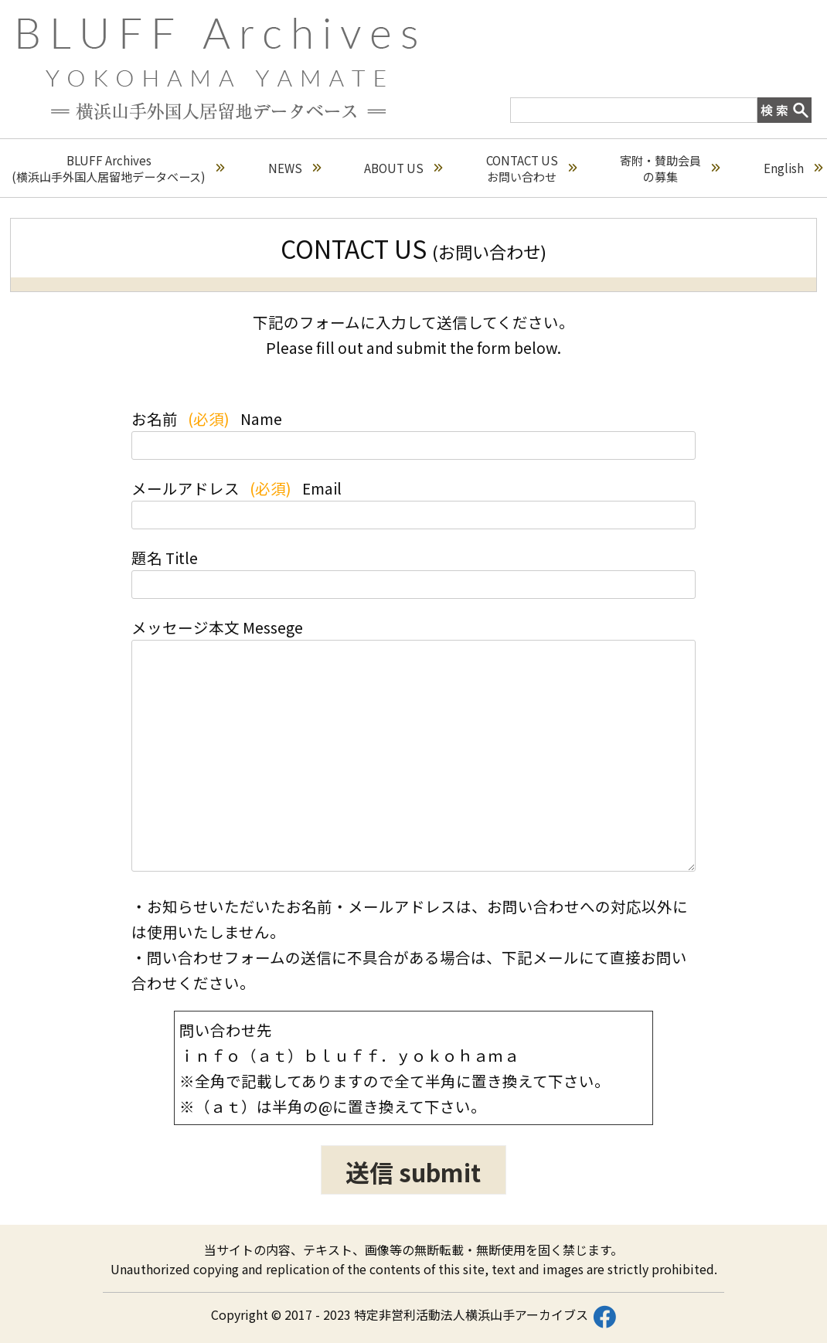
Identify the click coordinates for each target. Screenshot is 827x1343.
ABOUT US (403, 168)
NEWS (294, 168)
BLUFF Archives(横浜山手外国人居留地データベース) (118, 168)
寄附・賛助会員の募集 (670, 168)
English (793, 168)
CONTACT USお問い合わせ (531, 168)
